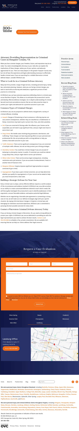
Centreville (69, 405)
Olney (56, 387)
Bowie (39, 315)
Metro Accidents (65, 78)
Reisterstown (14, 394)
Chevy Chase (55, 389)
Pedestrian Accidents (67, 72)
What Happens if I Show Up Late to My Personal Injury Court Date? (69, 113)
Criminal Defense (65, 64)
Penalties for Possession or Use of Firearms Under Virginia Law (68, 122)
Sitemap (37, 426)
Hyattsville (14, 399)
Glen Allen (13, 323)
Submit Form (39, 304)
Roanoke (55, 405)
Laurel (48, 392)
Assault (4, 117)
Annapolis (62, 394)
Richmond (43, 405)
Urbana (68, 389)
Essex (21, 394)
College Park (30, 392)
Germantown (29, 389)
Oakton (60, 407)
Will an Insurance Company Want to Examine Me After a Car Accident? (69, 96)
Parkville (26, 394)
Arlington (57, 403)
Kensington (37, 389)
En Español (72, 2)
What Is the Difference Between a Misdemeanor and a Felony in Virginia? (68, 143)
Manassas (66, 319)
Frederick (66, 315)
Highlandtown (5, 399)
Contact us (40, 218)
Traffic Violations (7, 144)
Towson (7, 394)
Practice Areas (55, 7)
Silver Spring (13, 315)
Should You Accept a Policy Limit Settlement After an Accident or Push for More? (69, 89)
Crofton (68, 394)
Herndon (13, 405)
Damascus (70, 387)
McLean (7, 405)
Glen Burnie (8, 396)
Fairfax (45, 410)
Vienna (38, 407)
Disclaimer (15, 299)
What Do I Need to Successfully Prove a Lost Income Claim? (69, 107)
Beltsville (38, 392)
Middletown (13, 389)
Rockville (45, 387)
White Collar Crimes (8, 158)
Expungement (6, 172)
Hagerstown (5, 389)
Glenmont (65, 396)
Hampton (74, 407)
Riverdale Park (50, 396)
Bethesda (21, 389)
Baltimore (55, 394)
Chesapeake (39, 319)
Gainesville (21, 410)
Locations (63, 7)
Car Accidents (65, 67)
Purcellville (66, 407)
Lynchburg (62, 405)
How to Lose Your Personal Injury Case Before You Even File (68, 102)
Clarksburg (4, 392)
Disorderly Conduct (8, 150)
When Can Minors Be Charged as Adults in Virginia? (67, 128)
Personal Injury (65, 61)
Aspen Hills (62, 387)
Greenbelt (11, 392)
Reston (37, 405)
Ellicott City (61, 392)
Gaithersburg (46, 389)
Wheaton (58, 396)
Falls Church (53, 407)
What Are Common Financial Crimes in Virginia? (69, 138)
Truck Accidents (65, 69)
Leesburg (39, 323)
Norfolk (64, 410)
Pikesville (68, 392)
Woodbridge (13, 410)
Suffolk (49, 405)
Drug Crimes (6, 133)
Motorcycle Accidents (67, 75)
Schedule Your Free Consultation (27, 32)
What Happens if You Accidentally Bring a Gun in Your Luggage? (68, 134)
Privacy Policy (14, 426)
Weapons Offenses (8, 166)
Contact (73, 7)
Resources (30, 426)
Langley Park (41, 396)
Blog (68, 7)
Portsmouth (4, 410)
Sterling (32, 405)
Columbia (54, 392)
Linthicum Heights (45, 394)
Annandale (14, 407)
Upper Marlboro (20, 392)
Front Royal (44, 407)
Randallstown (34, 394)
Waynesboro (31, 407)
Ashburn (26, 405)
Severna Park (13, 319)
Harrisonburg (22, 407)
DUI (3, 125)
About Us (48, 7)
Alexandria (58, 410)
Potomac (51, 387)
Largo (43, 392)
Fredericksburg (30, 410)
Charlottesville (5, 407)
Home (42, 7)
